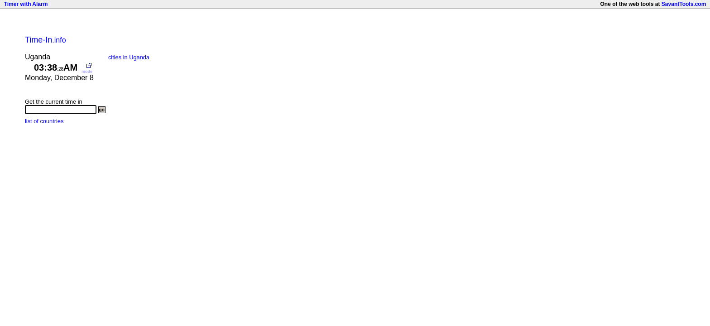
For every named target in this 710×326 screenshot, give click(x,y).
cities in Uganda (128, 57)
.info (45, 40)
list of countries (44, 121)
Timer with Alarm (26, 4)
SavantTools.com (684, 4)
